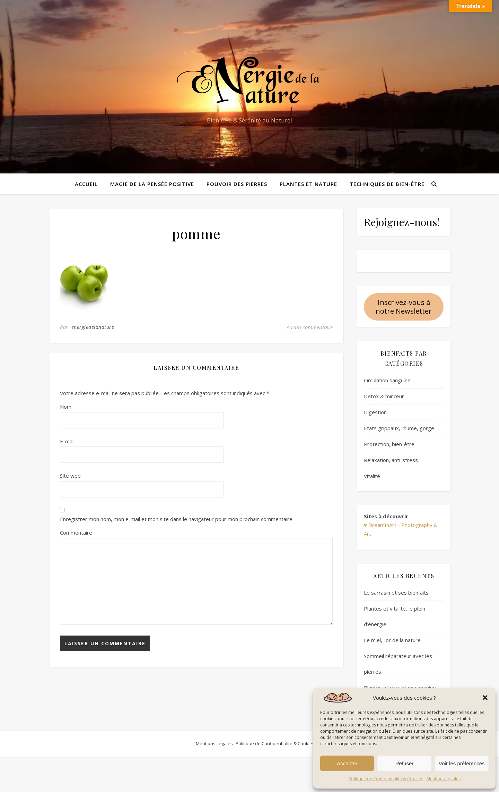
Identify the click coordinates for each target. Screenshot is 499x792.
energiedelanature (92, 327)
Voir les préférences (462, 763)
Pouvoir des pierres (237, 183)
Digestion (375, 412)
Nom (65, 406)
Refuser (404, 763)
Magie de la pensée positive (152, 183)
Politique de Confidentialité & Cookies (386, 779)
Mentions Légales (444, 779)
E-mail (67, 441)
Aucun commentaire (310, 327)
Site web (70, 475)
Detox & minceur (384, 396)
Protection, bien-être (389, 444)
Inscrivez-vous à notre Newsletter (404, 307)
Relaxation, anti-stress (391, 460)
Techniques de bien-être (387, 183)
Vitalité (372, 475)
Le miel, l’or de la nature (392, 640)
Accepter (347, 763)
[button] (485, 697)
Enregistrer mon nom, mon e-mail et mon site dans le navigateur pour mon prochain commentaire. (177, 519)
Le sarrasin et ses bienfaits (396, 592)
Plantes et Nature (308, 183)
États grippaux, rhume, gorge (399, 428)
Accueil (86, 183)
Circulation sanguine (387, 380)
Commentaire (76, 532)
